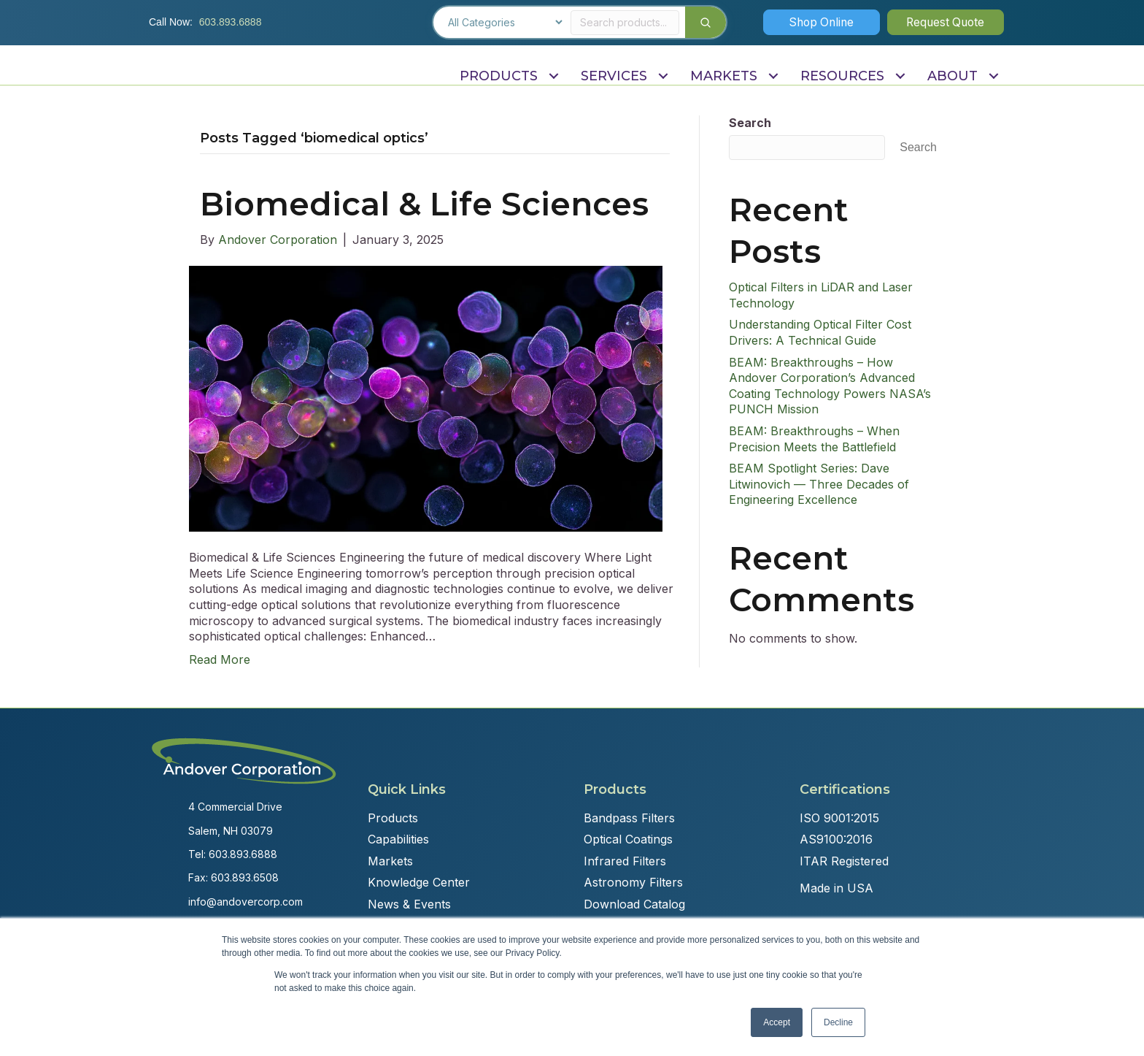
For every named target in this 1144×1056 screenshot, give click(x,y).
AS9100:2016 (836, 839)
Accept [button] (776, 1022)
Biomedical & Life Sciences (424, 203)
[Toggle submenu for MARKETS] (773, 76)
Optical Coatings (628, 839)
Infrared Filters (625, 861)
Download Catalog (634, 904)
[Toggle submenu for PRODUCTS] (553, 76)
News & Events (409, 904)
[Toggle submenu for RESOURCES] (900, 76)
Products (393, 818)
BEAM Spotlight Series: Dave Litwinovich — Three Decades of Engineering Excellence (819, 484)
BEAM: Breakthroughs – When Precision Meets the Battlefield (814, 439)
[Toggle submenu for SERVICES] (662, 76)
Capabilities (398, 839)
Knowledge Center (419, 882)
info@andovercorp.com (245, 901)
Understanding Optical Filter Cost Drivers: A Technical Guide (820, 332)
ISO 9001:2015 (839, 818)
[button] (821, 21)
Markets (390, 861)
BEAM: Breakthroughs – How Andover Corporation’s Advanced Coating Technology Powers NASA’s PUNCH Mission (830, 386)
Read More (219, 659)
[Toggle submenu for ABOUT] (993, 76)
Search (750, 122)
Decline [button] (838, 1022)
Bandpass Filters (629, 818)
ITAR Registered (844, 861)
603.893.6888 (230, 22)
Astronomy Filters (633, 882)
